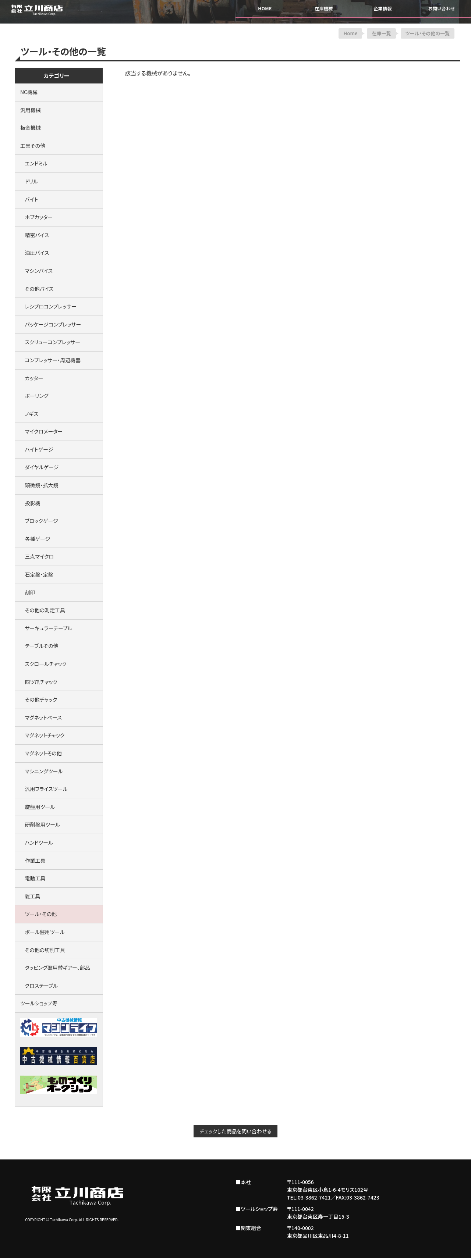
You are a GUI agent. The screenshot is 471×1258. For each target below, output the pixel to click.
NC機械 (29, 92)
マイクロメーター (41, 431)
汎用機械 (30, 110)
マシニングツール (41, 771)
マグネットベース (41, 717)
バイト (29, 199)
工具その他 (32, 145)
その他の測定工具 (42, 610)
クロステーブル (39, 985)
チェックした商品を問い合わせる (235, 1131)
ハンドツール (36, 842)
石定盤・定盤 (36, 574)
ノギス (29, 413)
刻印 (27, 592)
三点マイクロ (37, 556)
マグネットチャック (42, 735)
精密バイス (34, 235)
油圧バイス (34, 252)
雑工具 (30, 896)
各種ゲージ (35, 538)
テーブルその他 (39, 645)
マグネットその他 (41, 753)
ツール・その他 (38, 913)
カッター (31, 378)
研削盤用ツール (40, 824)
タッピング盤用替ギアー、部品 (55, 967)
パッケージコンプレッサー (50, 324)
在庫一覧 (381, 33)
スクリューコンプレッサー (50, 342)
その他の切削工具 (42, 950)
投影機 (30, 503)
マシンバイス (36, 270)
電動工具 (32, 878)
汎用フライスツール (43, 788)
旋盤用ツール (37, 806)
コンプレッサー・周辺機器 (50, 360)
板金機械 (30, 127)
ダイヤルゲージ (39, 467)
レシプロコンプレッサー (48, 306)
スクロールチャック (43, 663)
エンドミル (33, 163)
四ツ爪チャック (38, 681)
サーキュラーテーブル (46, 628)
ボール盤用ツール (42, 932)
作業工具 (32, 860)
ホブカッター (36, 217)
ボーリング (34, 395)
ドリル (29, 181)
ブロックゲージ (39, 520)
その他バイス (36, 288)
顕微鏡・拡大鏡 (39, 485)
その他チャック (38, 699)
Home (350, 33)
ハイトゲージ (36, 449)
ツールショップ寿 (38, 1003)
